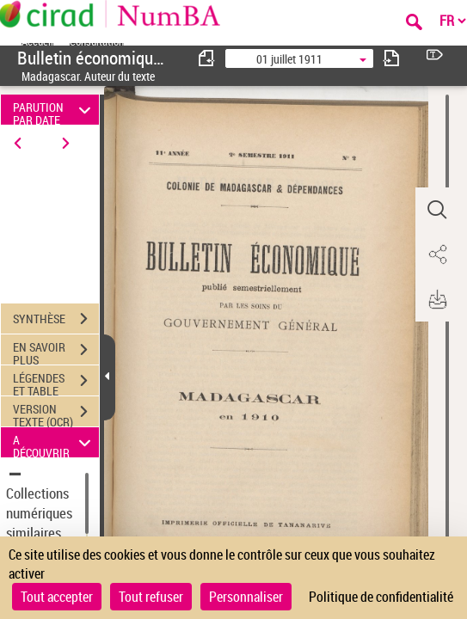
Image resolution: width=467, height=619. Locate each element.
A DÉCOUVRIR (54, 442)
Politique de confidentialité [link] (381, 596)
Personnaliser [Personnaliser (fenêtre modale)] (246, 596)
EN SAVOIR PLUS (56, 351)
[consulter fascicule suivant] (391, 58)
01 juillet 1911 (289, 59)
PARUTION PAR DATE (54, 110)
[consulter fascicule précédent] (207, 58)
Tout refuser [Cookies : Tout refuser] (151, 596)
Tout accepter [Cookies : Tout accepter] (57, 596)
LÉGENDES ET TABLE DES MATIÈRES (56, 382)
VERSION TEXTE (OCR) (56, 413)
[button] (436, 209)
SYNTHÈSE (56, 319)
